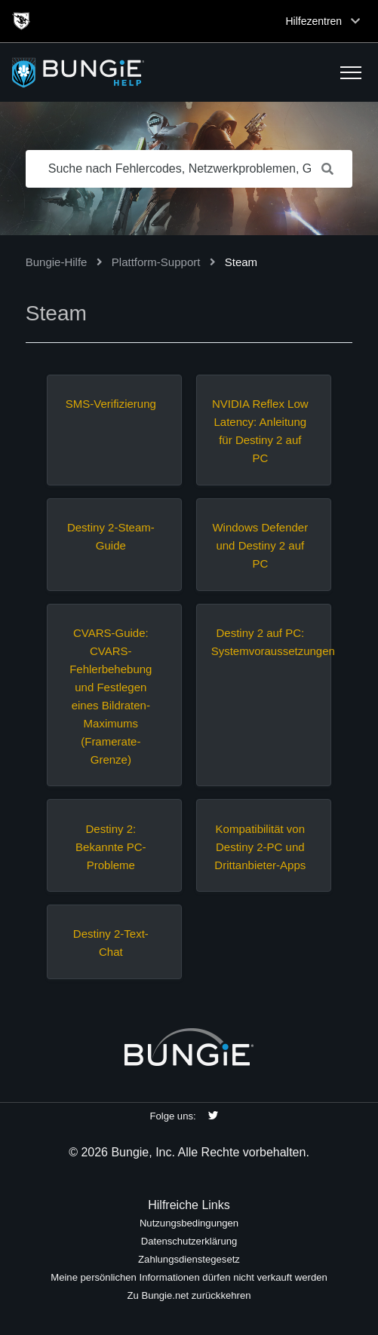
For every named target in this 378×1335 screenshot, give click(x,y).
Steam (241, 262)
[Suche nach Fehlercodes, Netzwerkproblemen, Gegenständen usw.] (189, 169)
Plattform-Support (156, 262)
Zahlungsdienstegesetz (189, 1259)
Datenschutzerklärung (189, 1241)
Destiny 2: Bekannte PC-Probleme (110, 846)
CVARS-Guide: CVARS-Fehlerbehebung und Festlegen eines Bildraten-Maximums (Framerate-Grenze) (110, 696)
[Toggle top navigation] (355, 21)
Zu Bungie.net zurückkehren (189, 1295)
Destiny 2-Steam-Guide (111, 536)
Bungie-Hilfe (57, 262)
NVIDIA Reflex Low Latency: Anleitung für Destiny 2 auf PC (260, 430)
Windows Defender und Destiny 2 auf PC (260, 545)
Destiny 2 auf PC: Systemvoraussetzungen (260, 641)
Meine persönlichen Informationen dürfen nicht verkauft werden (189, 1277)
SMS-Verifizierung (111, 403)
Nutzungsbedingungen (189, 1223)
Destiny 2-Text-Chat (111, 942)
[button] (351, 72)
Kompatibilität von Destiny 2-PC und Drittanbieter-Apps (260, 846)
